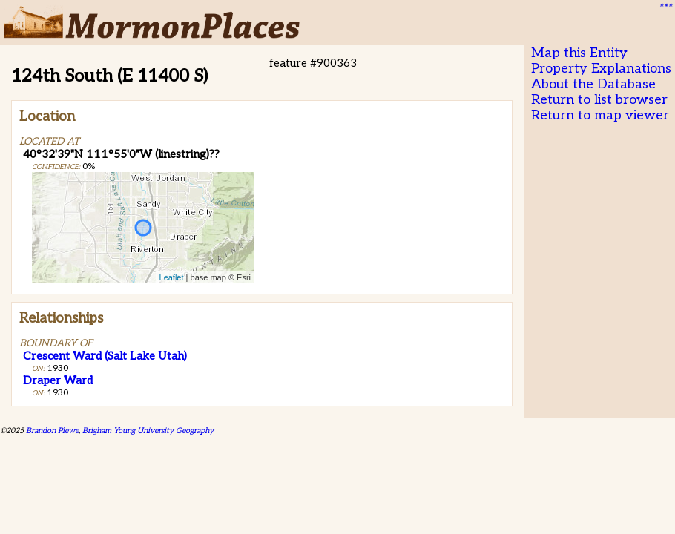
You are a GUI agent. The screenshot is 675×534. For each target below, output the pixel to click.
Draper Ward (58, 380)
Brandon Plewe (52, 430)
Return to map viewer (600, 115)
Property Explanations (601, 68)
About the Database (593, 84)
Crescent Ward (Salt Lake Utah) (105, 356)
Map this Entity (579, 53)
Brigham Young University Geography (148, 430)
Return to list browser (599, 100)
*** (664, 8)
